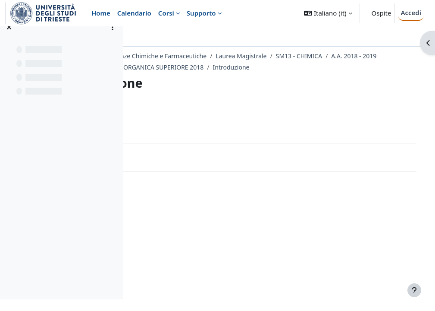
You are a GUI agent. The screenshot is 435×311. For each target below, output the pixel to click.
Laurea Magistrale (318, 56)
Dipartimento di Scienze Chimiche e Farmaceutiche (211, 56)
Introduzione (362, 67)
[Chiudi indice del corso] (9, 39)
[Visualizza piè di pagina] (414, 290)
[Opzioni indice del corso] (112, 39)
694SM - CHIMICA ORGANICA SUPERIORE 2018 (269, 67)
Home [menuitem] (100, 13)
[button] (327, 13)
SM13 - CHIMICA (376, 56)
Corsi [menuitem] (166, 13)
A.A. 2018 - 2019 (171, 67)
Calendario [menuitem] (134, 13)
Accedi (411, 12)
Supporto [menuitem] (201, 13)
